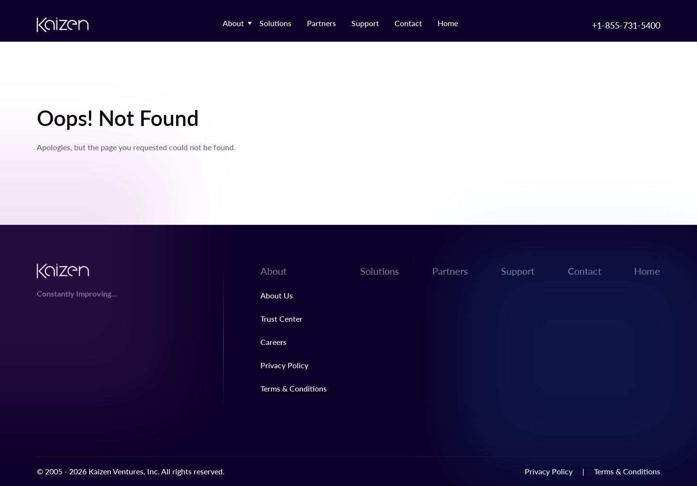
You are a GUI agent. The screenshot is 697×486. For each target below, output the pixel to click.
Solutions (275, 23)
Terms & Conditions (293, 388)
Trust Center (281, 319)
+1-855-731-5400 (626, 25)
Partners (321, 23)
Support (365, 23)
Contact (408, 23)
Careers (273, 342)
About (233, 23)
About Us (276, 295)
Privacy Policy (284, 365)
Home (448, 23)
